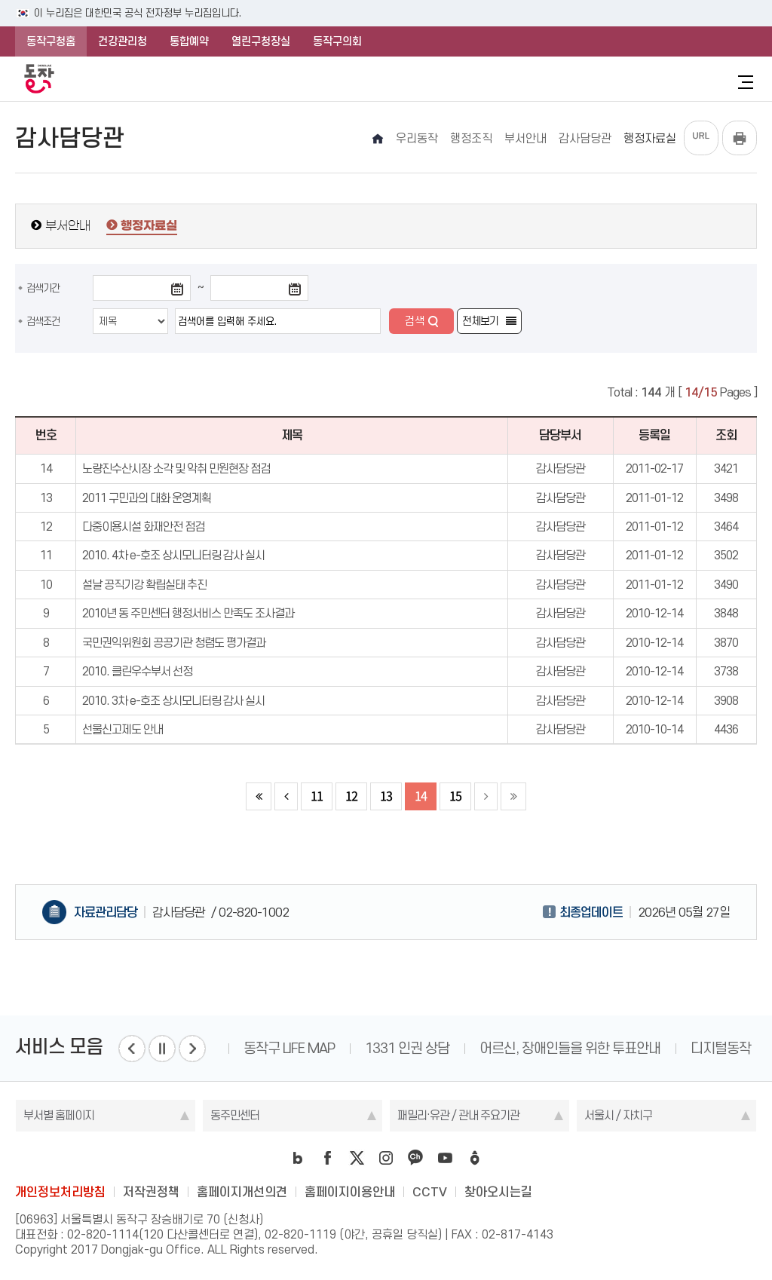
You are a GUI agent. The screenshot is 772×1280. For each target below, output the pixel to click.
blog (298, 1158)
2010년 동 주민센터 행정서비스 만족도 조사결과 (188, 613)
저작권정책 (151, 1191)
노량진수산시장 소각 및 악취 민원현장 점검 (176, 468)
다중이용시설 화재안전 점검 (143, 526)
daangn (474, 1158)
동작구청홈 (50, 41)
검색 (414, 321)
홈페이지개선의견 (242, 1191)
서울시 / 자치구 (618, 1115)
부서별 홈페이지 (58, 1115)
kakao (415, 1158)
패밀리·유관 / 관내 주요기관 (458, 1115)
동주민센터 (234, 1115)
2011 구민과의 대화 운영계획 (146, 498)
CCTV (429, 1191)
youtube (445, 1158)
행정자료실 (149, 226)
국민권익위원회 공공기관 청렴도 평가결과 (173, 642)
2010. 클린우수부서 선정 (137, 671)
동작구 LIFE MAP (289, 1048)
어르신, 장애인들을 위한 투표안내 (569, 1048)
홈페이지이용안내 (350, 1191)
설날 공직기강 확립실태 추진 (144, 584)
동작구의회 (337, 41)
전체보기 (480, 321)
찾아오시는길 (498, 1191)
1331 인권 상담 (407, 1048)
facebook (327, 1158)
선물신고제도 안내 (122, 729)
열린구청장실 (260, 41)
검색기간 (43, 288)
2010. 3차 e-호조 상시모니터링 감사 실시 (173, 701)
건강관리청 (122, 41)
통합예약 (189, 41)
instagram (386, 1158)
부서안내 (67, 225)
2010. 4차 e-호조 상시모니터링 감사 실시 (173, 555)
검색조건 (43, 321)
